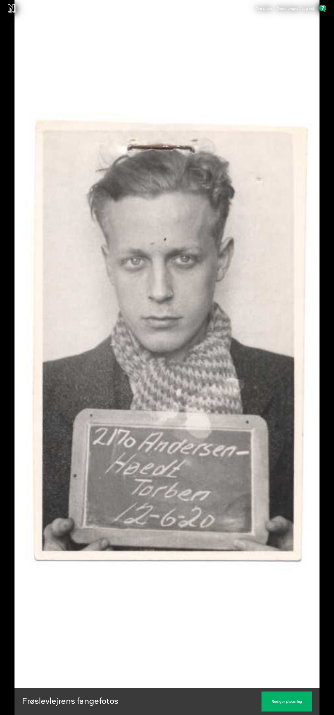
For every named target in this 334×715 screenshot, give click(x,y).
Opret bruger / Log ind (295, 8)
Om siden (264, 8)
